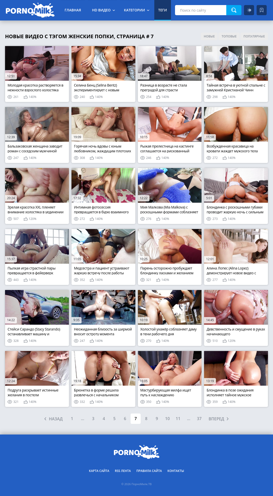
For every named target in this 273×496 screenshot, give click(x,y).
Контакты (175, 471)
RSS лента (123, 471)
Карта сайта (99, 471)
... (82, 418)
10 (167, 418)
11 (178, 418)
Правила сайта (149, 471)
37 (199, 418)
